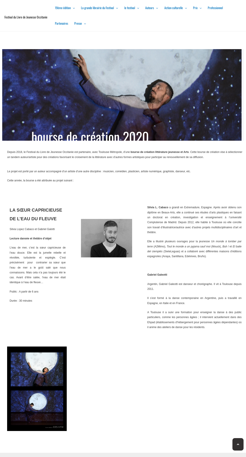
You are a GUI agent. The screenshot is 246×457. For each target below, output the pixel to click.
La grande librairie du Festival (99, 7)
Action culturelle (175, 7)
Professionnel (215, 7)
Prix (197, 7)
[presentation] (73, 7)
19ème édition (65, 7)
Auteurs (151, 7)
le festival (131, 7)
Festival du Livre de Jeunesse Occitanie (25, 17)
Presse (80, 23)
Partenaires (61, 23)
